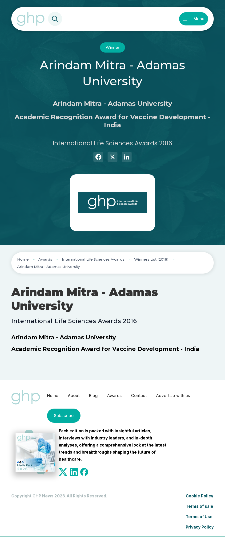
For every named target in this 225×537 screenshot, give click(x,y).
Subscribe (64, 415)
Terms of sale (199, 506)
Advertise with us (173, 395)
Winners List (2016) (151, 259)
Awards (45, 259)
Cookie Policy (199, 496)
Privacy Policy (200, 527)
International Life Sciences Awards (93, 259)
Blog (93, 395)
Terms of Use (199, 516)
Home (23, 259)
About (74, 395)
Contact (139, 395)
